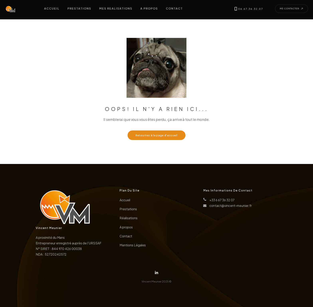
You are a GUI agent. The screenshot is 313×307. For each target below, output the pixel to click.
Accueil (125, 201)
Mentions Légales (133, 246)
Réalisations (129, 219)
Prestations (128, 210)
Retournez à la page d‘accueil (157, 135)
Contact (126, 237)
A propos (126, 228)
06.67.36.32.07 (249, 8)
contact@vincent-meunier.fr (230, 206)
